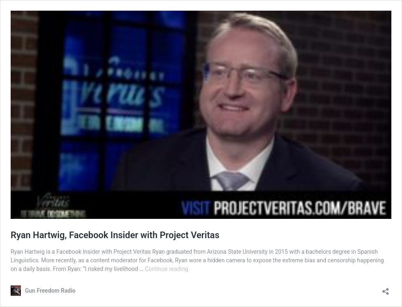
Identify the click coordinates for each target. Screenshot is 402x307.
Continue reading (166, 269)
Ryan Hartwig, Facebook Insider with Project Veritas (115, 235)
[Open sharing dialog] (385, 288)
